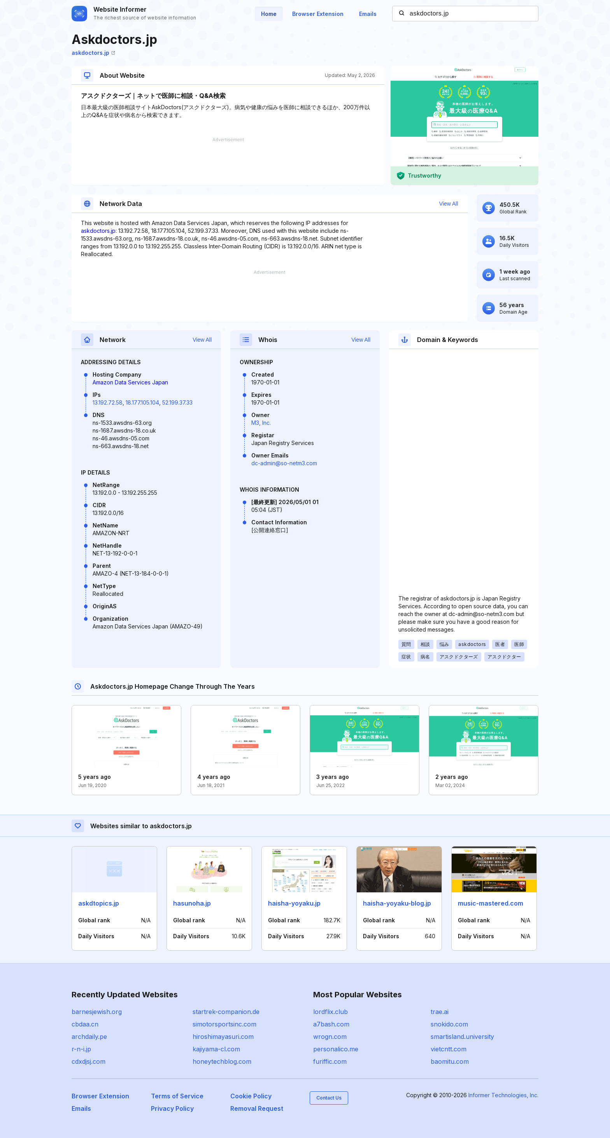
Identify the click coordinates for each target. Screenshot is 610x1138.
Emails (368, 13)
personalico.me (335, 1049)
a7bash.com (331, 1024)
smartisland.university (462, 1036)
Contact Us (329, 1098)
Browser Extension (318, 13)
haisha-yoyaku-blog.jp (397, 903)
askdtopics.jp (98, 903)
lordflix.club (330, 1012)
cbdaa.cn (85, 1024)
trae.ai (440, 1012)
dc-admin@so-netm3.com (284, 463)
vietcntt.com (448, 1049)
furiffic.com (330, 1061)
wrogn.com (330, 1036)
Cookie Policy (251, 1096)
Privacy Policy (172, 1108)
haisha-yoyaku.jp (294, 903)
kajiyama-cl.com (216, 1049)
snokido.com (449, 1024)
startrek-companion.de (226, 1012)
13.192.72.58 (108, 402)
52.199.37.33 (177, 402)
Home (269, 13)
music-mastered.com (490, 903)
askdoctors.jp (93, 52)
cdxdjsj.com (88, 1061)
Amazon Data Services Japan (130, 382)
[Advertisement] (228, 161)
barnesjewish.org (97, 1012)
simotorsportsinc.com (224, 1024)
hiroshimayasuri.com (223, 1036)
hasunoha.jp (192, 903)
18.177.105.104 (142, 402)
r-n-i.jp (81, 1049)
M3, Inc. (261, 422)
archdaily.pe (89, 1036)
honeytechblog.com (222, 1061)
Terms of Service (177, 1096)
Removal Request (256, 1108)
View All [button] (448, 204)
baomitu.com (450, 1061)
